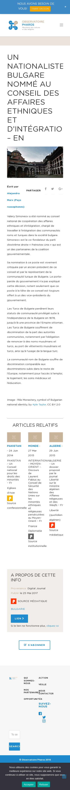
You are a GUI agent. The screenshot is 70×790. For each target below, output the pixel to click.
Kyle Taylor (39, 404)
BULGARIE (18, 609)
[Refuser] (64, 776)
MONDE (33, 446)
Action (43, 678)
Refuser (43, 784)
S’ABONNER (34, 645)
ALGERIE (55, 446)
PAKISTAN (14, 446)
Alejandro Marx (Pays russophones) (15, 200)
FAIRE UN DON (40, 9)
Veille (42, 684)
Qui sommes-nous (29, 680)
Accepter (29, 784)
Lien (19, 618)
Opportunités (33, 699)
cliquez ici (52, 626)
